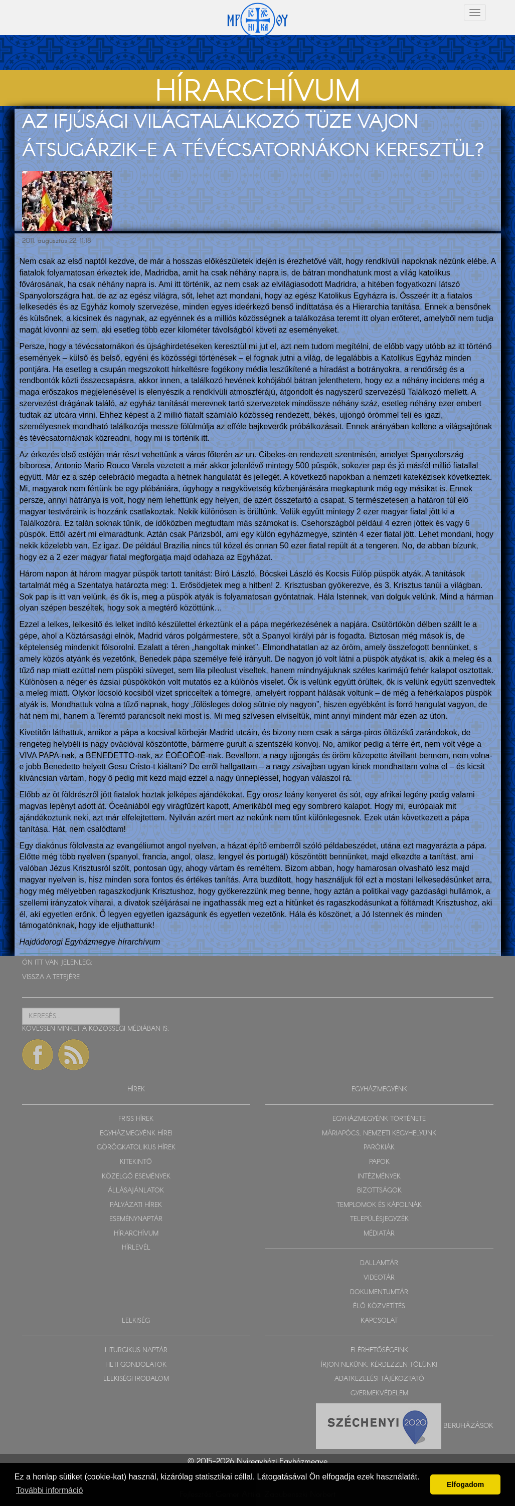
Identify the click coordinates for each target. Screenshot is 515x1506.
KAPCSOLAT (379, 1321)
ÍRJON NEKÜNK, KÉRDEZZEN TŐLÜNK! (379, 1365)
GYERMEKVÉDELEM (379, 1393)
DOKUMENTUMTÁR (379, 1292)
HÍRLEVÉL (136, 1248)
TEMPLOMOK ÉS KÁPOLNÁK (379, 1205)
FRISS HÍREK (135, 1119)
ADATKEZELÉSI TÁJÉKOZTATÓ (379, 1379)
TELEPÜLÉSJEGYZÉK (379, 1219)
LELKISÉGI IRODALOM (136, 1379)
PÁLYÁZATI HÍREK (136, 1205)
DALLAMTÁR (379, 1263)
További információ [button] (49, 1490)
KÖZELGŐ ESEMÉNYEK (136, 1176)
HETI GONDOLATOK (135, 1365)
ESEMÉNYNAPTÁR (135, 1219)
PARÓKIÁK (379, 1147)
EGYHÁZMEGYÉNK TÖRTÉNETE (379, 1119)
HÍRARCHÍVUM (136, 1234)
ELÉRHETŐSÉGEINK (379, 1350)
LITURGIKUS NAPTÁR (136, 1350)
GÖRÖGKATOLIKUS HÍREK (136, 1147)
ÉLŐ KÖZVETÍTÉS (379, 1306)
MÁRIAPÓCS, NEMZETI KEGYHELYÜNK (379, 1133)
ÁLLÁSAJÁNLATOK (136, 1190)
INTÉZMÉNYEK (379, 1176)
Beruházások (468, 1426)
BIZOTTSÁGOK (379, 1190)
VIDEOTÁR (379, 1278)
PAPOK (379, 1162)
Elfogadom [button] (465, 1484)
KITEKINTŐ (136, 1162)
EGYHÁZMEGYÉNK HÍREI (136, 1133)
